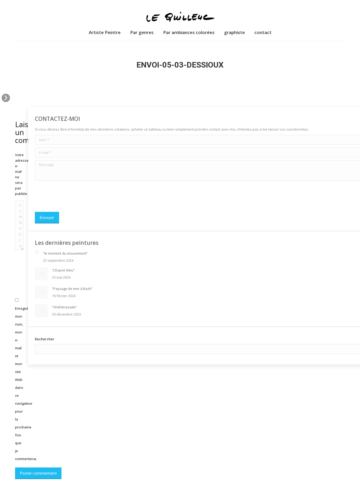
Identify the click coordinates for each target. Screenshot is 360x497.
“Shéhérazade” (64, 307)
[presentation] (75, 196)
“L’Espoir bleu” (63, 270)
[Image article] (37, 252)
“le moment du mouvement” (65, 253)
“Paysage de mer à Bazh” (72, 288)
